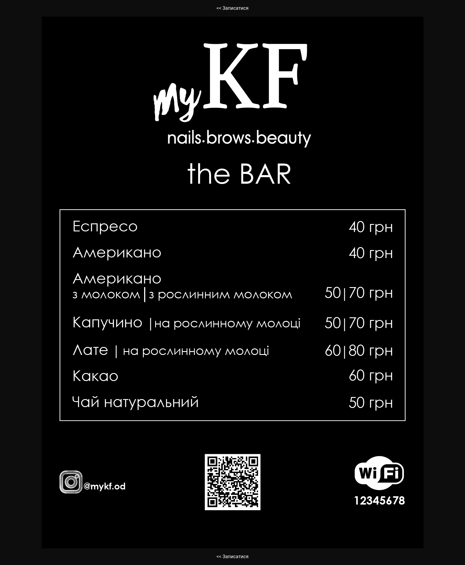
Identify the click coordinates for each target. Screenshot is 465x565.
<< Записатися (232, 8)
